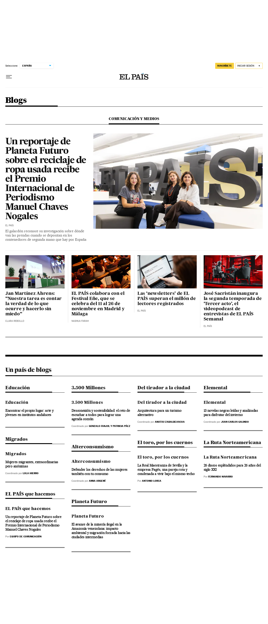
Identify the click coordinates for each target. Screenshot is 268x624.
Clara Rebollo (14, 321)
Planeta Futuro (89, 501)
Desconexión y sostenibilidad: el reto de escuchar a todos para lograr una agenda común (101, 414)
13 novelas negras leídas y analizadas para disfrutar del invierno (231, 412)
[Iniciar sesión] (249, 66)
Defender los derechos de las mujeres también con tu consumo (100, 471)
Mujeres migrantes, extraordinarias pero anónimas (31, 464)
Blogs (16, 100)
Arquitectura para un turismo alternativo (159, 412)
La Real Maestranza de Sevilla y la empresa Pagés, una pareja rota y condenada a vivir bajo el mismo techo (165, 469)
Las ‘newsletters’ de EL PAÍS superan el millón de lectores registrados (166, 299)
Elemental (215, 387)
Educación (17, 387)
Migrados (16, 439)
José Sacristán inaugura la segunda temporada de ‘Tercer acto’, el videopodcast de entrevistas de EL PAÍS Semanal (233, 307)
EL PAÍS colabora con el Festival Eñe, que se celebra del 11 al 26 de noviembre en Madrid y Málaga (98, 304)
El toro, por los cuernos (165, 442)
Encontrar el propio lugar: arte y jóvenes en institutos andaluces (29, 412)
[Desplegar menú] (8, 76)
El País (9, 225)
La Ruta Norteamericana (232, 442)
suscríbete (224, 65)
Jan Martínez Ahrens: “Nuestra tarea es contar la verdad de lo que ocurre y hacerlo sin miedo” (33, 304)
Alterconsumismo (93, 446)
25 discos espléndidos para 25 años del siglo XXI (232, 467)
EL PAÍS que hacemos (30, 494)
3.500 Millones (88, 387)
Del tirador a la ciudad (163, 387)
